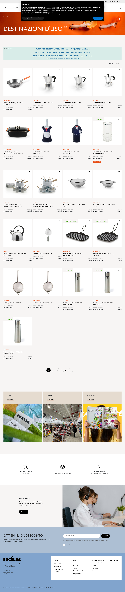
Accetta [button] (98, 18)
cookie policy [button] (77, 8)
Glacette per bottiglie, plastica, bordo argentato (103, 153)
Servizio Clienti (115, 1)
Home (4, 16)
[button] (29, 70)
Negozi (75, 563)
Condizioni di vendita (97, 563)
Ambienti (57, 566)
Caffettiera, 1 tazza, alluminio (103, 103)
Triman (94, 565)
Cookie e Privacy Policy (98, 560)
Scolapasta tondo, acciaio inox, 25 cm (74, 205)
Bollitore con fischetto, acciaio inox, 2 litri (14, 254)
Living (56, 560)
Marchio (75, 560)
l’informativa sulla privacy (76, 540)
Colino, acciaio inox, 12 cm (42, 254)
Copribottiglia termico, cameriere (71, 153)
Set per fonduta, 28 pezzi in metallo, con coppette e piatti (13, 205)
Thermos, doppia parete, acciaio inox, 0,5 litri (103, 304)
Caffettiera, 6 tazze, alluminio (43, 103)
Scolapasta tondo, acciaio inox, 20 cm (104, 205)
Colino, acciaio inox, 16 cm (42, 303)
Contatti (75, 568)
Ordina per (110, 63)
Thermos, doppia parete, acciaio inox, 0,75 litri (14, 353)
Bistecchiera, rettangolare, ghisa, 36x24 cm (72, 254)
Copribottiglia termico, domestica (41, 153)
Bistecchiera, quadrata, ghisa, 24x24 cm (103, 254)
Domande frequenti (78, 570)
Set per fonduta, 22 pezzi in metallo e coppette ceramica (43, 205)
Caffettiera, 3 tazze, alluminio (73, 103)
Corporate (95, 570)
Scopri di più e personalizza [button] (33, 18)
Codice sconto (96, 568)
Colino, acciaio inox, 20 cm (12, 303)
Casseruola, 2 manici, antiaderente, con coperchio (13, 153)
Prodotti (57, 563)
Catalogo (75, 565)
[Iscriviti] (105, 536)
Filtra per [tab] (7, 49)
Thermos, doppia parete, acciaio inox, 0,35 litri (73, 304)
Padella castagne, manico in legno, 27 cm (13, 104)
